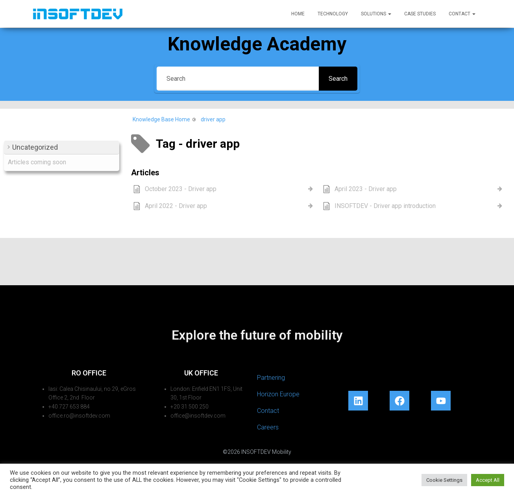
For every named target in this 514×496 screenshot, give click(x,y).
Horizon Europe (278, 394)
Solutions (376, 14)
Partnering (271, 377)
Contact (462, 14)
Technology (333, 14)
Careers (268, 427)
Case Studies (420, 14)
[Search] (238, 79)
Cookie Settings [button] (444, 480)
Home (298, 14)
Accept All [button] (487, 480)
